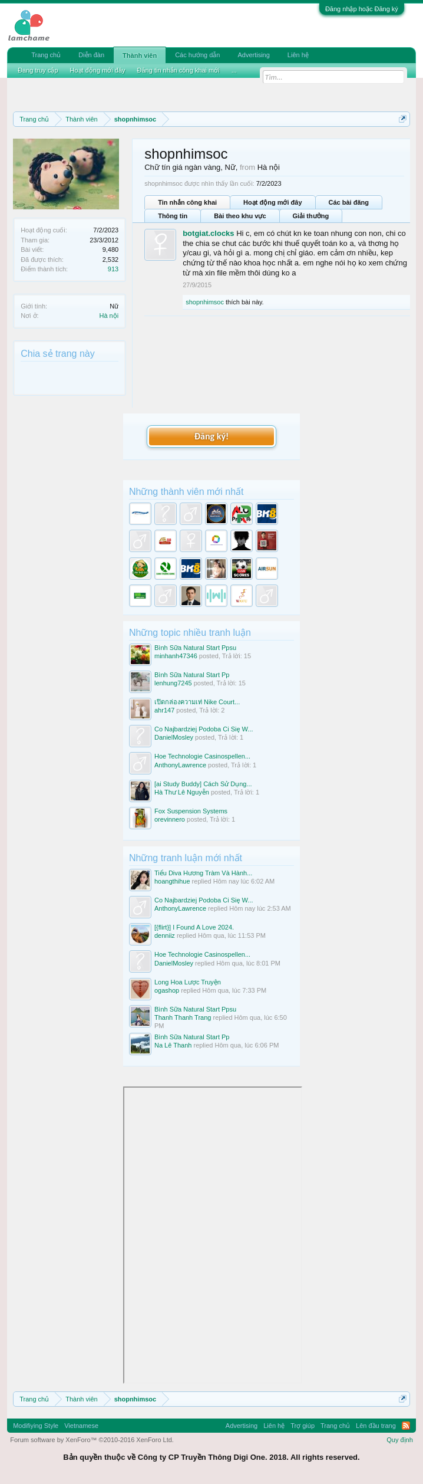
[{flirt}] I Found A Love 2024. (194, 927)
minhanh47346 (175, 655)
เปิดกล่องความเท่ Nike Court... (197, 701)
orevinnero (169, 819)
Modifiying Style (35, 1425)
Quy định (399, 1439)
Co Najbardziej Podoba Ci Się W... (203, 729)
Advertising (253, 54)
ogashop (166, 990)
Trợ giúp (302, 1425)
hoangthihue (172, 881)
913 (113, 268)
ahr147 (164, 710)
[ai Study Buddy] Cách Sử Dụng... (203, 783)
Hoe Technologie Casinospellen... (202, 756)
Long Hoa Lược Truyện (187, 982)
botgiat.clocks (208, 233)
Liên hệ (298, 54)
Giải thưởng (311, 215)
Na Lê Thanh (172, 1045)
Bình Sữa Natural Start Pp (191, 674)
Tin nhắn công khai (187, 202)
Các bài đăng (349, 202)
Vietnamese (81, 1425)
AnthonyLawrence (180, 765)
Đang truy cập (38, 70)
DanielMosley (173, 737)
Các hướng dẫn (197, 54)
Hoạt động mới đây (272, 202)
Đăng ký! (211, 436)
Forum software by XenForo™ (92, 1439)
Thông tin (172, 215)
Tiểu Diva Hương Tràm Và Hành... (203, 872)
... (234, 70)
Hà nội (108, 315)
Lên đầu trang (376, 1425)
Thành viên (140, 55)
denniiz (164, 935)
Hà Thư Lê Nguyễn (181, 792)
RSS (406, 1425)
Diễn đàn (91, 54)
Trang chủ (46, 54)
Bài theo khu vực (240, 215)
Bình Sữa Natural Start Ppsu (195, 647)
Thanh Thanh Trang (182, 1017)
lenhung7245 (173, 683)
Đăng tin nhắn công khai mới (178, 70)
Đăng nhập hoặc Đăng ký (361, 8)
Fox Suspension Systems (190, 811)
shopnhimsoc (205, 302)
